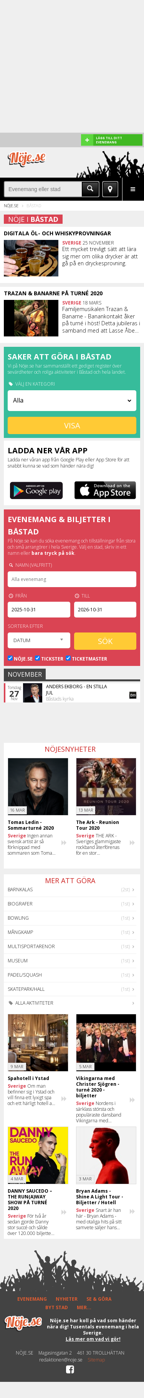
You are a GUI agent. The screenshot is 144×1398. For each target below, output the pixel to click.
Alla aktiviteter (30, 1003)
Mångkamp (20, 932)
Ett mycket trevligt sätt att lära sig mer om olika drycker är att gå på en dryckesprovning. (100, 256)
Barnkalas (20, 889)
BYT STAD (56, 1307)
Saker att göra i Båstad (59, 356)
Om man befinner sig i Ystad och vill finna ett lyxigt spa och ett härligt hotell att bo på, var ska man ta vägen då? (31, 1094)
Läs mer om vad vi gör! (93, 1339)
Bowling (18, 918)
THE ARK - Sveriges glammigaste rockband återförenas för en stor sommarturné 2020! (98, 844)
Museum (18, 960)
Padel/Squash (25, 975)
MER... (84, 1307)
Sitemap (96, 1360)
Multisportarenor (31, 946)
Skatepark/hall (26, 989)
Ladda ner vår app (48, 450)
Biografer (20, 903)
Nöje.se (11, 205)
